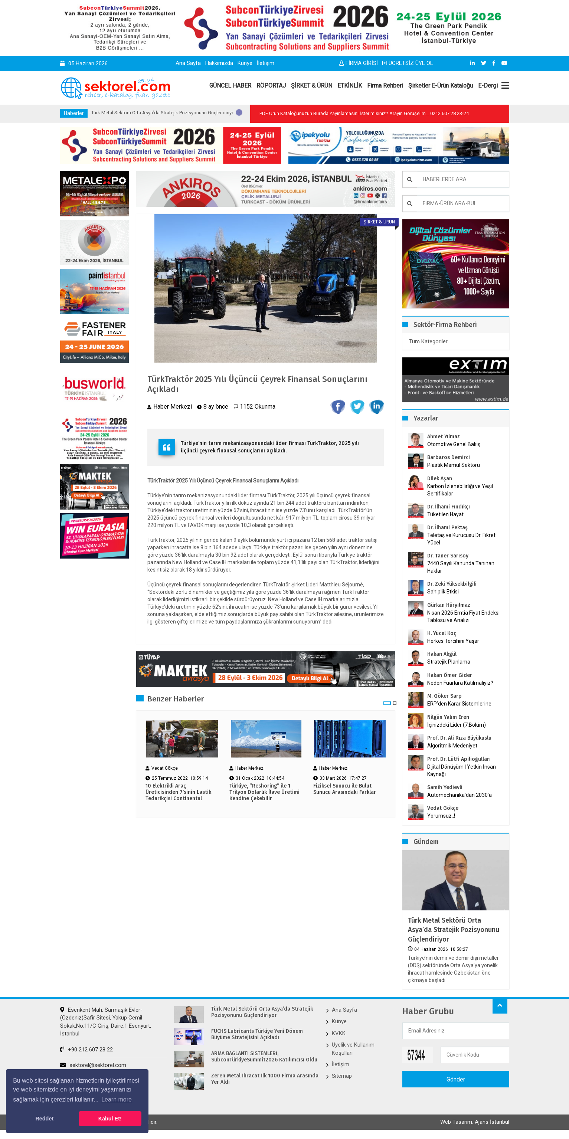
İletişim (265, 63)
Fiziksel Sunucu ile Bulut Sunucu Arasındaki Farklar (344, 791)
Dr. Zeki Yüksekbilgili (452, 584)
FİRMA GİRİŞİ (358, 63)
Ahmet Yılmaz (443, 436)
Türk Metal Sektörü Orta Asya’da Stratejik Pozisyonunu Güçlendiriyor (211, 112)
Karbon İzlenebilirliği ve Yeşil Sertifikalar (460, 490)
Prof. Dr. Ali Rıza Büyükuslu (459, 738)
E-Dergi (488, 85)
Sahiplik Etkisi (443, 592)
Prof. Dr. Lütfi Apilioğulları (459, 759)
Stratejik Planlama (448, 662)
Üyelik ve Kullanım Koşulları (353, 1048)
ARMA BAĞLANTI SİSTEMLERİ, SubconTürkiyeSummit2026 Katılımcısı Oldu (264, 1057)
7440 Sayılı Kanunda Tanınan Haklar (460, 567)
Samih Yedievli (444, 787)
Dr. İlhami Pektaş (447, 527)
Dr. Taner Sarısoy (447, 556)
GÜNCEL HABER (230, 85)
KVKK (339, 1033)
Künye (245, 63)
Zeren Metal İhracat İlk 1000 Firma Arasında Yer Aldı (264, 1079)
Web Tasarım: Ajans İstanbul (474, 1123)
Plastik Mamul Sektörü (453, 465)
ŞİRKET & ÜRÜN (311, 85)
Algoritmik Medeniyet (452, 746)
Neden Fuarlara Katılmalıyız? (460, 683)
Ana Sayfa (188, 63)
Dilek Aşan (439, 478)
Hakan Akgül (442, 654)
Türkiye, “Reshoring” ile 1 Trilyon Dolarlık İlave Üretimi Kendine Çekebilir (264, 794)
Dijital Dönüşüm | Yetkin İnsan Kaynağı (461, 770)
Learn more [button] (116, 1099)
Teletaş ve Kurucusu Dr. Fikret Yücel (461, 539)
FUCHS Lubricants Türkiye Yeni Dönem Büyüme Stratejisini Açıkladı (257, 1034)
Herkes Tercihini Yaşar (453, 641)
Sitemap (342, 1076)
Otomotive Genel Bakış (453, 444)
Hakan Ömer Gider (449, 675)
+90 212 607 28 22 (86, 1049)
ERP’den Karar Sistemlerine (459, 704)
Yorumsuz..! (441, 816)
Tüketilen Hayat (447, 514)
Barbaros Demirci (448, 457)
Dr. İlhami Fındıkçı (448, 507)
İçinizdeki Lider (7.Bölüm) (456, 725)
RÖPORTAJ (271, 85)
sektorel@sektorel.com (93, 1065)
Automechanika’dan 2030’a (459, 795)
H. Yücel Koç (441, 633)
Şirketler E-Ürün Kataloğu (440, 85)
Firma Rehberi (385, 85)
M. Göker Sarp (444, 696)
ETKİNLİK (349, 85)
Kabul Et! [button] (110, 1119)
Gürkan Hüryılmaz (448, 605)
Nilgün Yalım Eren (448, 717)
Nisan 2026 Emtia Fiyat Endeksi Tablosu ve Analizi (463, 616)
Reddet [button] (44, 1119)
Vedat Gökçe (442, 808)
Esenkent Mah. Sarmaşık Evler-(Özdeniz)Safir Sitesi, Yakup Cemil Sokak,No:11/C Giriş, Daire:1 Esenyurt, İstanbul (105, 1022)
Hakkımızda (219, 63)
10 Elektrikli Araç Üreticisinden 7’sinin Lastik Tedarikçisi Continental (178, 794)
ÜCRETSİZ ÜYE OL (407, 63)
